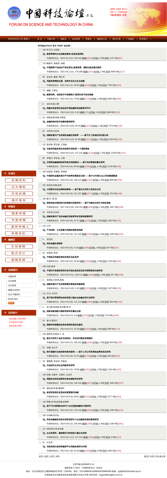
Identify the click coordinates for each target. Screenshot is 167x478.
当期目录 (12, 276)
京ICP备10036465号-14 (83, 464)
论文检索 (12, 281)
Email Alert (13, 299)
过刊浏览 (12, 285)
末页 (58, 456)
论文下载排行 (14, 294)
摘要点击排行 (14, 290)
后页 (52, 456)
